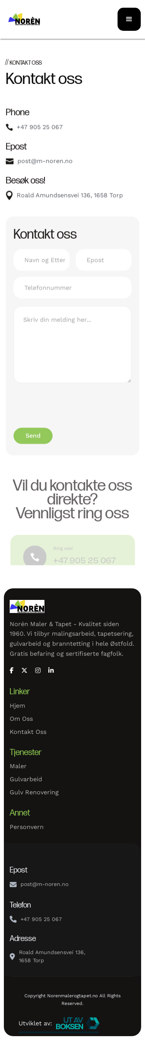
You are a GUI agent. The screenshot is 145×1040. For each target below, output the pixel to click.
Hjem (17, 705)
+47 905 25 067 (40, 128)
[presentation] (72, 409)
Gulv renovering (34, 792)
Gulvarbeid (26, 779)
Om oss (21, 718)
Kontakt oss (28, 731)
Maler (18, 766)
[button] (129, 19)
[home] (38, 19)
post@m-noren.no (45, 162)
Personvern (27, 827)
